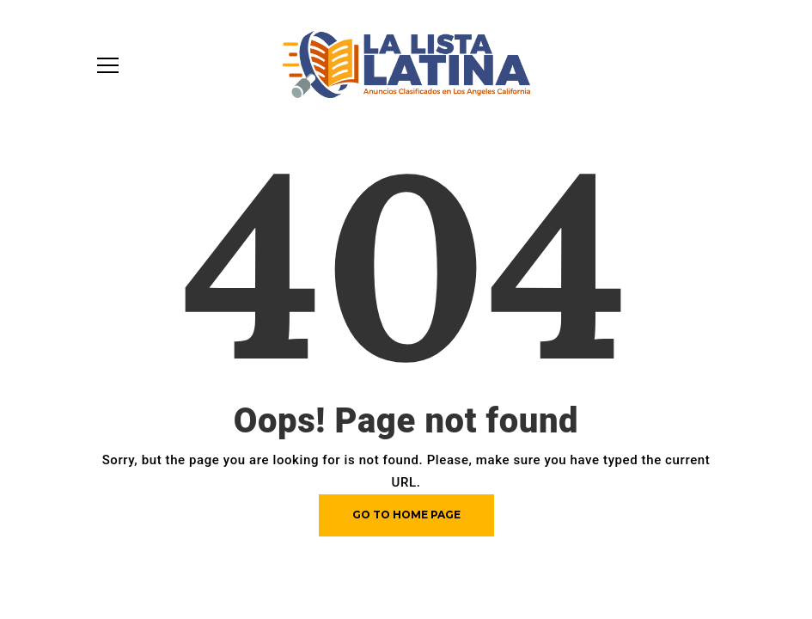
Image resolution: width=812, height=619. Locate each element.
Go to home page (406, 514)
